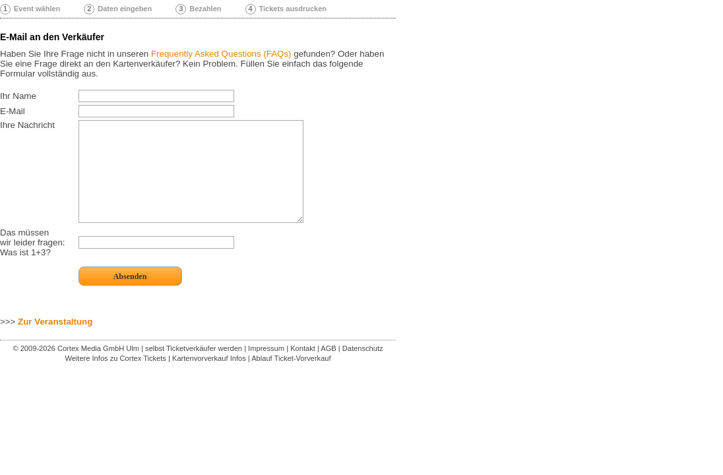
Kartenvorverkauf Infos (209, 378)
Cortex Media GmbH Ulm (98, 368)
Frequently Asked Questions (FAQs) (221, 54)
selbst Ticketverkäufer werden (193, 368)
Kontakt (302, 368)
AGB (328, 368)
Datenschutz (362, 368)
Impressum (266, 368)
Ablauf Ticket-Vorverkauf (290, 378)
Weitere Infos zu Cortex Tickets (115, 378)
